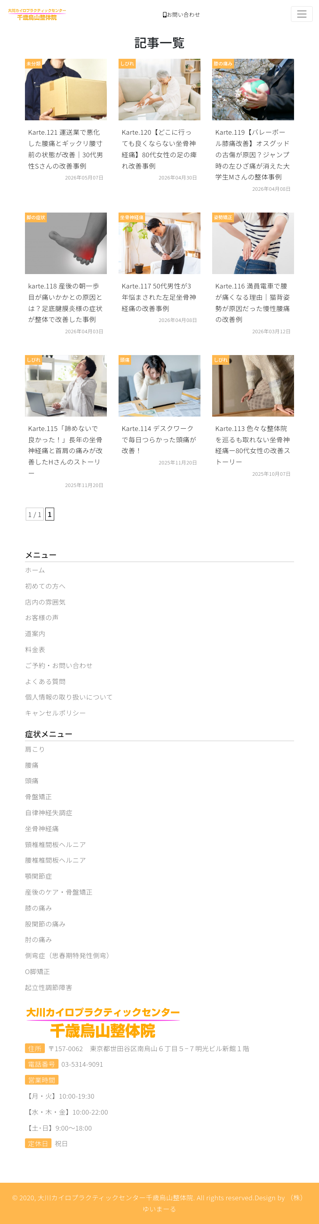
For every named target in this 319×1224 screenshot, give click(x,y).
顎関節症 (38, 876)
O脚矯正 (37, 971)
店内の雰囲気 (45, 602)
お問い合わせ (181, 14)
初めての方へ (45, 586)
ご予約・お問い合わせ (59, 665)
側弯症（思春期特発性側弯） (69, 955)
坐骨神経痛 (42, 828)
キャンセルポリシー (55, 713)
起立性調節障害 (49, 987)
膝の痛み (38, 908)
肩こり (35, 749)
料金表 (35, 649)
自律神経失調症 (49, 812)
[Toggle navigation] (302, 14)
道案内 (35, 633)
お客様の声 (42, 617)
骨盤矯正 (38, 796)
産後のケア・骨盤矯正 (59, 892)
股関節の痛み (45, 924)
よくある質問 (45, 681)
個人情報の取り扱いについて (69, 697)
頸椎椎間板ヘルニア (55, 844)
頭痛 (32, 780)
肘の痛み (38, 939)
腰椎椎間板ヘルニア (55, 860)
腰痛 (32, 765)
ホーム (35, 570)
